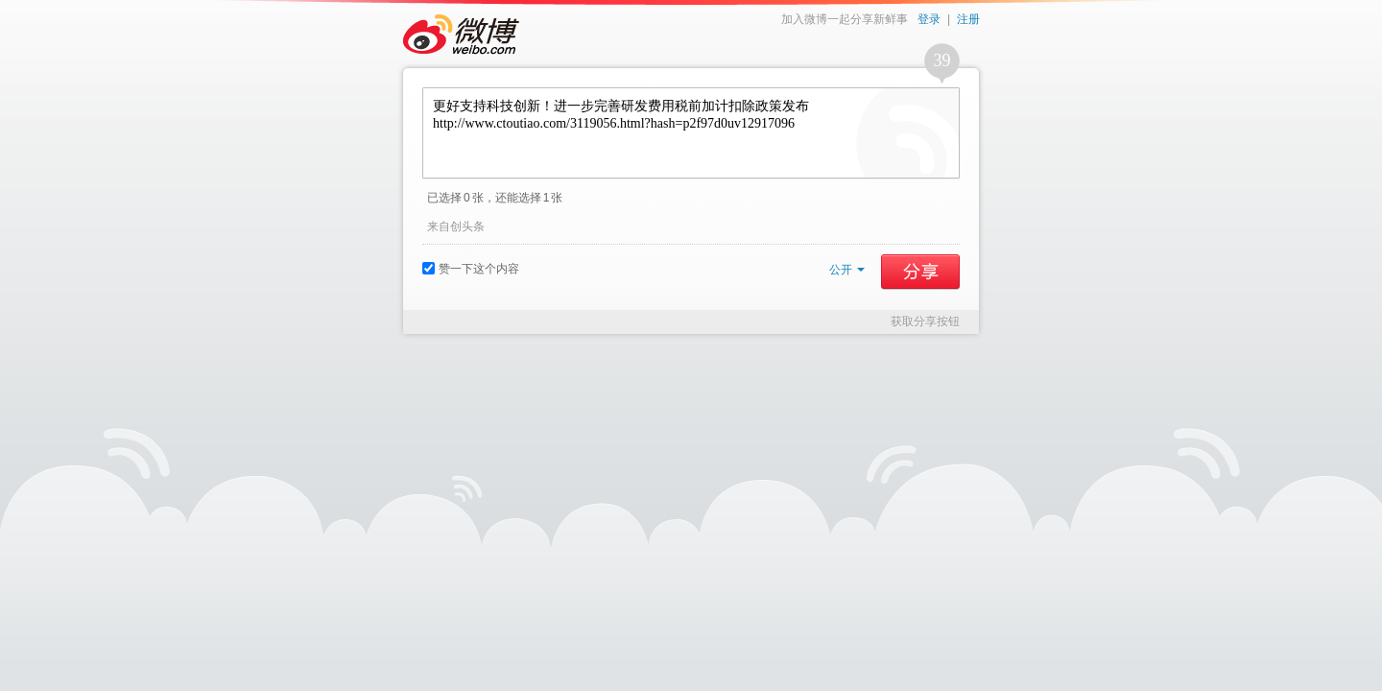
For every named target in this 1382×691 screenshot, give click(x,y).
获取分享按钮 (925, 321)
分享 (920, 271)
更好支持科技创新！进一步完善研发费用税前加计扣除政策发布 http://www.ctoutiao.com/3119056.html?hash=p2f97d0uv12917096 (691, 133)
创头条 (467, 226)
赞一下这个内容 (470, 268)
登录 (929, 19)
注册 (968, 19)
